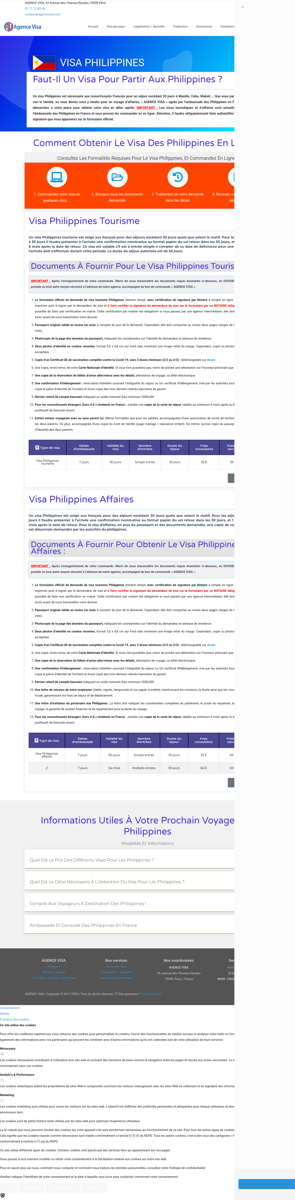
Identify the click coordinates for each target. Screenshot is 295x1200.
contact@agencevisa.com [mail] (42, 14)
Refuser (9, 1187)
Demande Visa (116, 966)
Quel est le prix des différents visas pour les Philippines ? (92, 860)
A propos (54, 966)
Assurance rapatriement (116, 978)
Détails (4, 1014)
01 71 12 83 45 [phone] (35, 8)
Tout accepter (94, 1187)
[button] (147, 859)
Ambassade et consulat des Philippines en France (83, 925)
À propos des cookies (15, 1019)
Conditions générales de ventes (53, 978)
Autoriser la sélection (62, 1187)
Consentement (10, 1008)
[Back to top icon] (275, 1191)
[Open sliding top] (147, 4)
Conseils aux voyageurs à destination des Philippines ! (88, 903)
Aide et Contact (151, 994)
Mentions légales (54, 972)
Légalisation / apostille (116, 972)
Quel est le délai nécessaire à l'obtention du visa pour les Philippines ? (107, 881)
